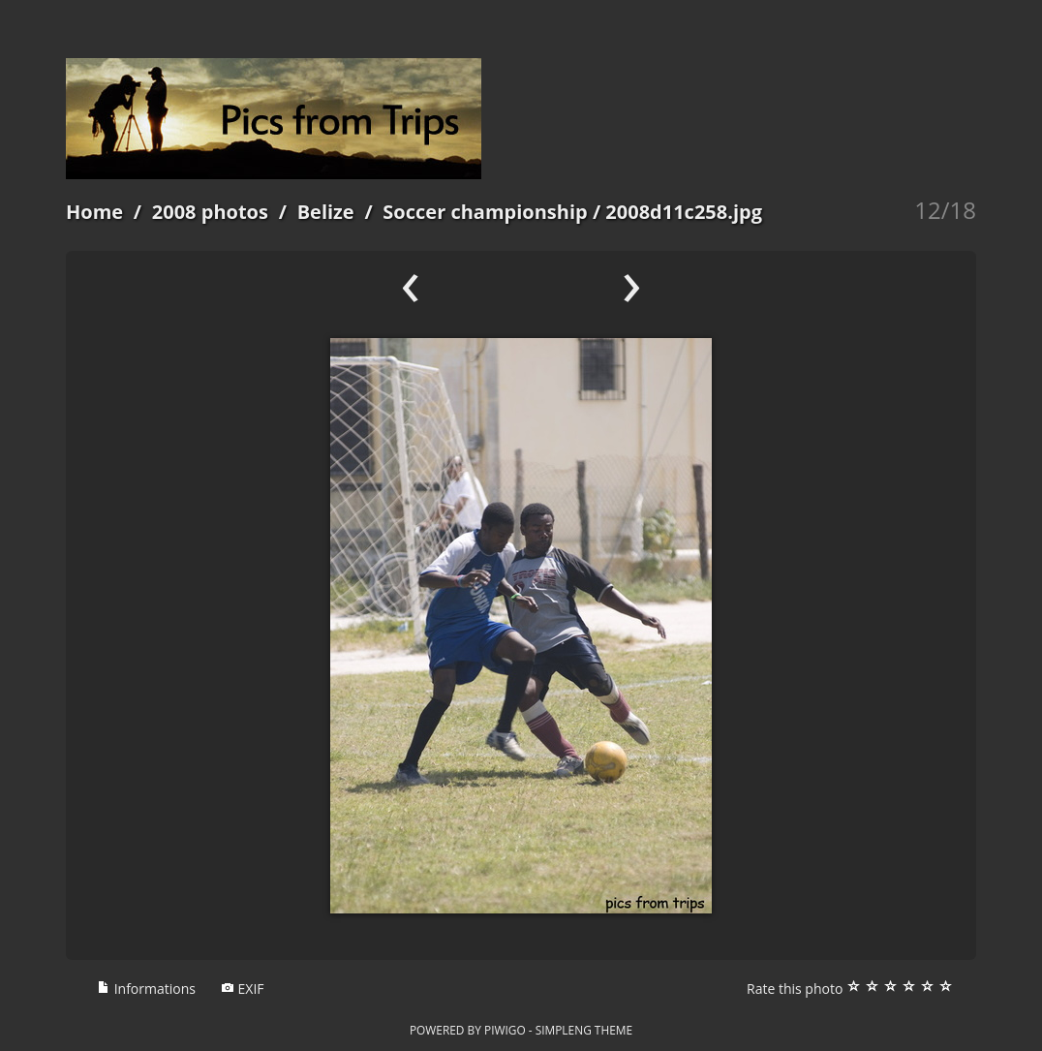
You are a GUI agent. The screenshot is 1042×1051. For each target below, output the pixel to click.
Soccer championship (485, 212)
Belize (325, 212)
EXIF (242, 988)
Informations (146, 988)
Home (94, 212)
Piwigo (505, 1029)
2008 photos (210, 212)
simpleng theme (584, 1029)
